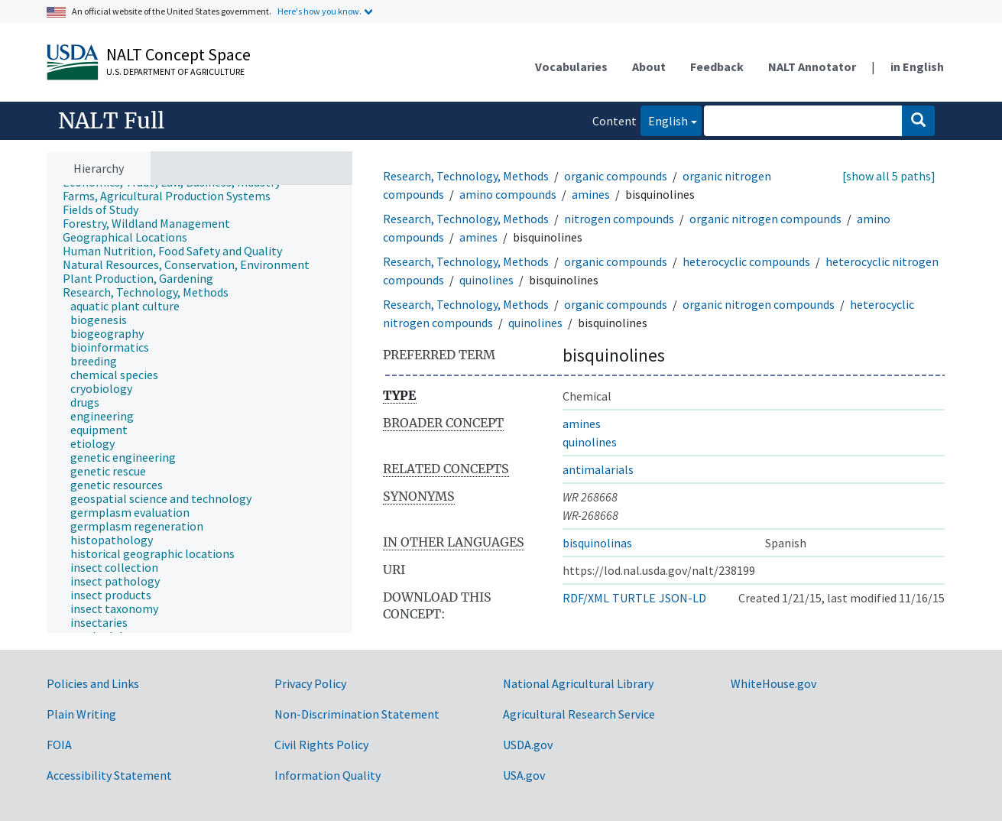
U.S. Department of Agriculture (175, 71)
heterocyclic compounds (746, 261)
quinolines (486, 279)
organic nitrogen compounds (765, 218)
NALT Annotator (812, 66)
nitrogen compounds (619, 218)
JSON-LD (682, 597)
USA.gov (524, 775)
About (649, 66)
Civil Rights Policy (321, 744)
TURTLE (634, 597)
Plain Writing (81, 714)
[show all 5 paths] (889, 175)
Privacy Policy (310, 683)
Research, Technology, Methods (466, 175)
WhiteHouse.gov (773, 683)
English (664, 119)
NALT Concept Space (178, 54)
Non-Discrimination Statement (356, 714)
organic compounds (615, 175)
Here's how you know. (319, 11)
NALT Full (111, 121)
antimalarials (598, 469)
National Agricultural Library (578, 683)
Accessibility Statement (109, 775)
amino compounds (507, 194)
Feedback (717, 66)
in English (917, 66)
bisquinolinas (597, 542)
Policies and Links (93, 683)
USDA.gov (528, 744)
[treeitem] (173, 196)
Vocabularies (571, 66)
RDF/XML (586, 597)
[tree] (199, 409)
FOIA (59, 744)
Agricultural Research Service (579, 714)
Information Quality (327, 775)
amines (591, 194)
